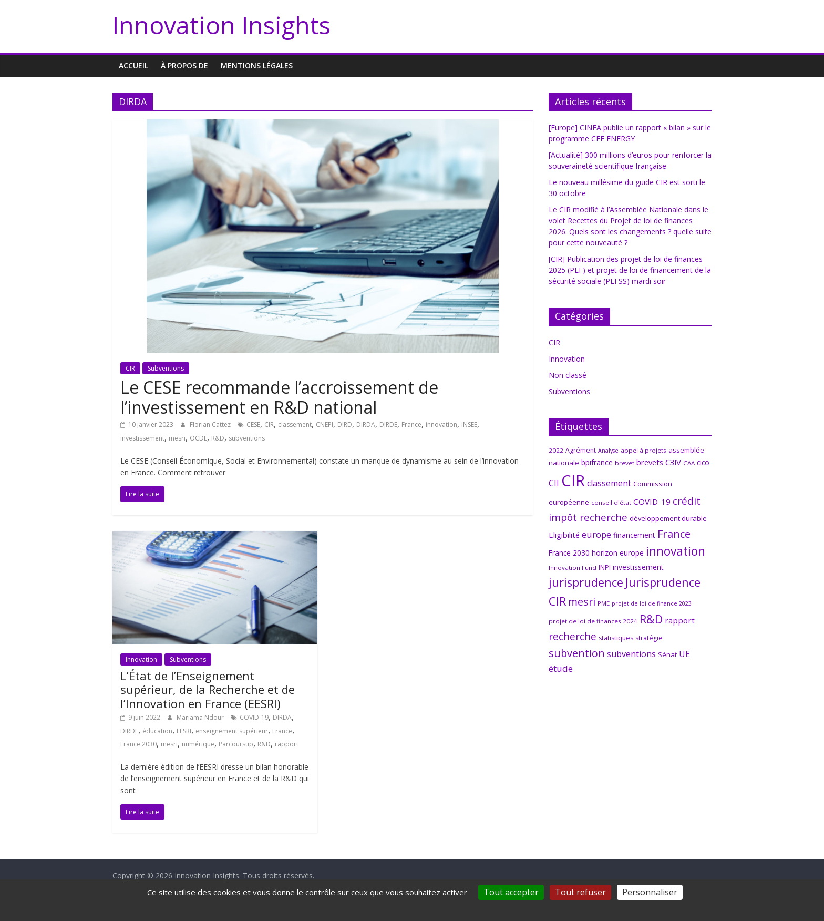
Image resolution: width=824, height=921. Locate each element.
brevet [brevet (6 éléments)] (624, 463)
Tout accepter (511, 892)
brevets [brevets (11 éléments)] (649, 462)
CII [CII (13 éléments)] (554, 483)
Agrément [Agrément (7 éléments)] (580, 450)
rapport (286, 744)
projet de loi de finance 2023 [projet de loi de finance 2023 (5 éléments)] (652, 603)
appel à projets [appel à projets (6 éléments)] (643, 450)
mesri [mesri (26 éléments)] (581, 602)
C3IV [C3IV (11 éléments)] (673, 462)
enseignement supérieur (231, 730)
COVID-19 (254, 717)
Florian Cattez (211, 424)
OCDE (198, 438)
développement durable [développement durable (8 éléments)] (668, 518)
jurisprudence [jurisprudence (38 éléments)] (586, 582)
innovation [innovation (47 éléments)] (675, 551)
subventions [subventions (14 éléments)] (631, 654)
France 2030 (138, 744)
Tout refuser (580, 892)
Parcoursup (236, 744)
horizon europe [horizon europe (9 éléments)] (618, 553)
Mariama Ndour (201, 717)
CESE (253, 424)
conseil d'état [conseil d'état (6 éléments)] (611, 502)
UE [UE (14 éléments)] (684, 654)
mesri (177, 438)
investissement (142, 438)
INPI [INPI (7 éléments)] (605, 567)
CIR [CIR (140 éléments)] (573, 480)
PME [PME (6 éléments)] (604, 603)
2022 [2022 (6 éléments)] (556, 450)
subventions (247, 438)
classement (295, 424)
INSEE (469, 424)
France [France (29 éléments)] (674, 533)
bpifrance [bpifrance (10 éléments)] (597, 462)
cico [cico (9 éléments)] (703, 462)
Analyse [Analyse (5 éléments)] (608, 450)
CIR (130, 368)
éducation (157, 730)
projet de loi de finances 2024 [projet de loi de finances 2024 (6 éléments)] (593, 621)
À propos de (184, 65)
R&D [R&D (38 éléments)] (651, 619)
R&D (217, 438)
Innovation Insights (221, 24)
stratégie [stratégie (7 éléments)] (649, 637)
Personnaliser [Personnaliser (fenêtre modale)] (649, 892)
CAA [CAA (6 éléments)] (689, 463)
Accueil (133, 65)
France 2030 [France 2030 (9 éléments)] (569, 553)
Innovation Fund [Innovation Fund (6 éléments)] (572, 567)
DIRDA (365, 424)
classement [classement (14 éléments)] (609, 483)
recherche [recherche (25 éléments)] (572, 636)
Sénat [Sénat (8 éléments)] (667, 654)
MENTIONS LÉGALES (257, 65)
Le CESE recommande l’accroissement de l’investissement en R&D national (279, 397)
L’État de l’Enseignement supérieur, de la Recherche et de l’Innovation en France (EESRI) (207, 689)
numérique (198, 744)
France (411, 424)
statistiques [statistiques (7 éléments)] (616, 637)
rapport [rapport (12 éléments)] (680, 620)
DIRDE (388, 424)
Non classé (567, 375)
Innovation (141, 659)
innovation (441, 424)
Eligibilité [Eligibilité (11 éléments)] (564, 534)
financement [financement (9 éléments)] (634, 535)
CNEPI (324, 424)
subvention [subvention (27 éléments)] (577, 653)
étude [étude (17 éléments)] (561, 668)
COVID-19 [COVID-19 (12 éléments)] (652, 501)
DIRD (344, 424)
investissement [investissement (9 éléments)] (638, 567)
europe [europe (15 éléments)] (596, 534)
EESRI (184, 730)
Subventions (166, 368)
